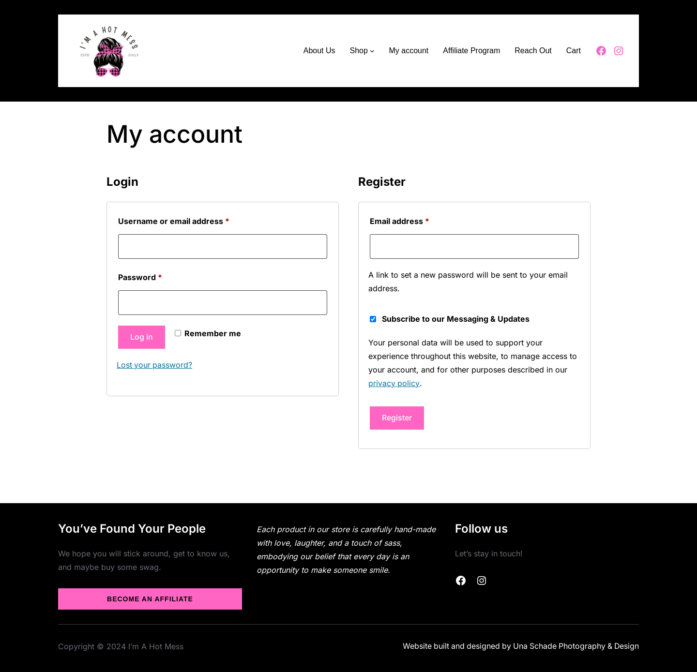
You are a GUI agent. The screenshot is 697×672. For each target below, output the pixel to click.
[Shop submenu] (372, 50)
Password (157, 275)
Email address (417, 219)
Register (397, 417)
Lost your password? (155, 365)
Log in (141, 337)
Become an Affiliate (150, 598)
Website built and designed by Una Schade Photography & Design (518, 646)
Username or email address (191, 219)
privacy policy (394, 383)
